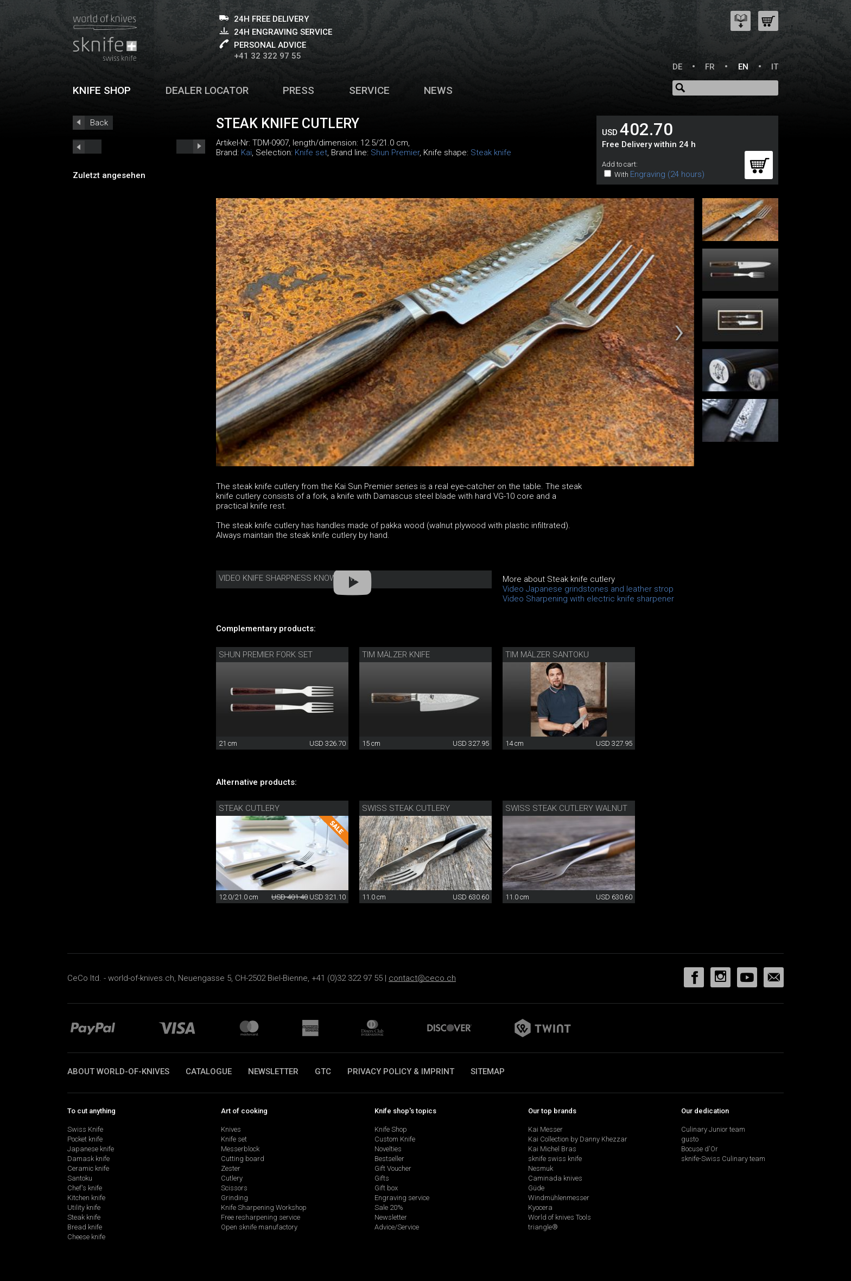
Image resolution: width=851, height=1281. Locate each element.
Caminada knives (555, 1178)
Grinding (234, 1198)
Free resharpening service (260, 1217)
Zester (230, 1168)
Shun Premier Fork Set (266, 654)
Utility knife (83, 1207)
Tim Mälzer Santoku (547, 654)
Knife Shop (390, 1129)
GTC (323, 1071)
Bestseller (389, 1159)
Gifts (381, 1178)
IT (774, 67)
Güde (536, 1188)
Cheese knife (86, 1237)
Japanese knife (90, 1149)
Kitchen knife (86, 1198)
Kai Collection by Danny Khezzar (577, 1139)
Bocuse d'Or (699, 1149)
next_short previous (87, 146)
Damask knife (88, 1159)
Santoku (79, 1178)
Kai (246, 152)
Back (99, 123)
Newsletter (273, 1071)
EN (743, 67)
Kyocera (540, 1207)
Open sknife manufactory (259, 1227)
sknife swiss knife (555, 1159)
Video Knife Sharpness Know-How (288, 578)
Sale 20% (388, 1207)
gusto (689, 1139)
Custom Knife (394, 1139)
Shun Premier (395, 152)
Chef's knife (84, 1188)
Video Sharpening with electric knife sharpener (588, 599)
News (438, 90)
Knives (231, 1129)
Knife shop (102, 90)
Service (369, 90)
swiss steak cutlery (406, 808)
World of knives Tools (559, 1217)
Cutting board (242, 1159)
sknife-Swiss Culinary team (723, 1159)
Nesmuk (540, 1168)
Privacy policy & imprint (400, 1071)
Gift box (386, 1188)
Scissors (234, 1188)
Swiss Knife (85, 1129)
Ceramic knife (88, 1168)
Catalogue (209, 1071)
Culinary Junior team (713, 1129)
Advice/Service (396, 1227)
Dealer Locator (207, 90)
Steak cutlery (249, 808)
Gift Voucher (392, 1168)
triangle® (543, 1227)
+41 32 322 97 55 (267, 56)
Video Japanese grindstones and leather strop (588, 589)
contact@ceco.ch (422, 978)
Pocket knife (85, 1139)
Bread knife (84, 1227)
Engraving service (401, 1198)
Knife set (311, 152)
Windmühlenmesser (558, 1198)
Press (298, 90)
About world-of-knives (118, 1071)
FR (710, 67)
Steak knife (491, 152)
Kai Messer (545, 1129)
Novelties (388, 1149)
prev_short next (190, 146)
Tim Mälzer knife (396, 654)
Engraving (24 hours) (667, 174)
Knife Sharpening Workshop (264, 1207)
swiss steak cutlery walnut (566, 808)
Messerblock (240, 1149)
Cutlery (232, 1178)
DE (677, 67)
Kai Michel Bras (552, 1149)
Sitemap (488, 1071)
